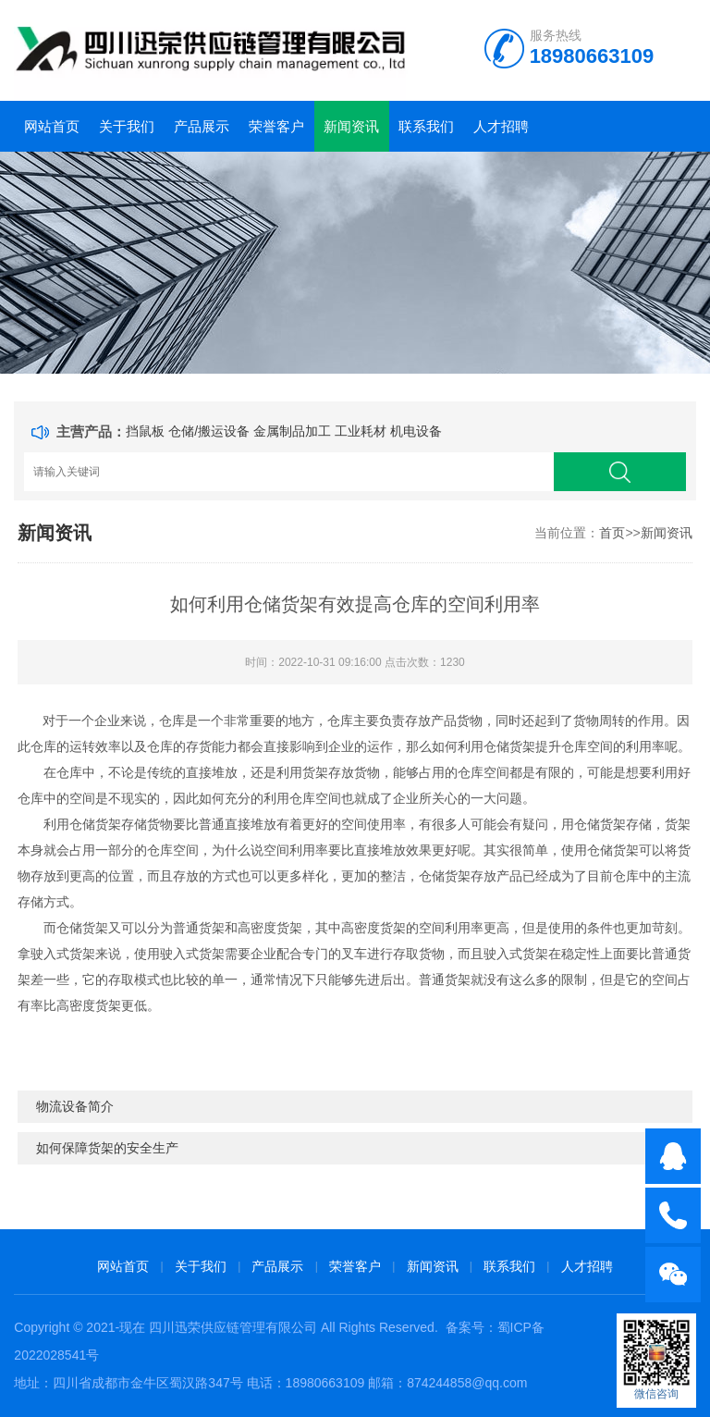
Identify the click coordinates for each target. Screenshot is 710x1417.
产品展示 (201, 126)
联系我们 (426, 126)
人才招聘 (501, 126)
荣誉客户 (276, 126)
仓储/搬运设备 (209, 431)
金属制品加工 (292, 431)
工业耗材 (360, 431)
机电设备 (416, 431)
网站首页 (52, 126)
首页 (612, 532)
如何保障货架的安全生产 (107, 1147)
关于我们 (126, 126)
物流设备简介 (75, 1106)
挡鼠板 (145, 431)
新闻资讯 (351, 126)
